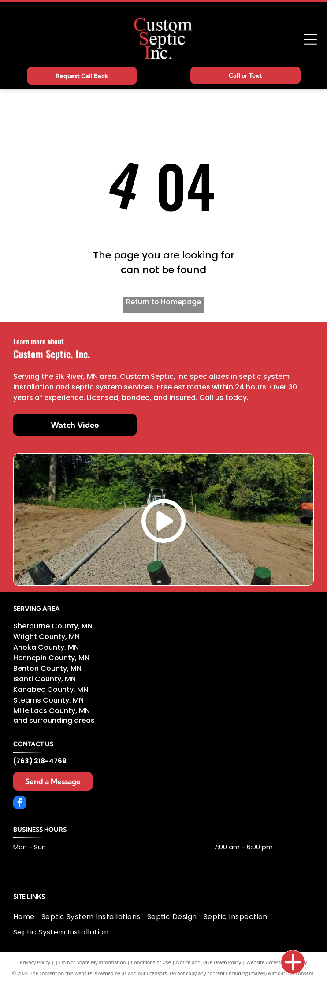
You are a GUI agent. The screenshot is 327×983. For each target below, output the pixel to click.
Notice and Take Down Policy (209, 962)
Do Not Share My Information (92, 962)
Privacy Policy (35, 962)
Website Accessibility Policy (276, 962)
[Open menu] (310, 39)
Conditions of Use (151, 962)
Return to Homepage (163, 302)
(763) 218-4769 (40, 761)
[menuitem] (27, 916)
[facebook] (19, 803)
